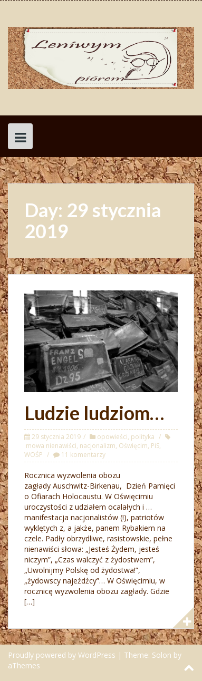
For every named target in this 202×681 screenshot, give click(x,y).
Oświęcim (133, 445)
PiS (155, 445)
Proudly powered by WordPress (62, 655)
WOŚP (33, 454)
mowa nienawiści (51, 445)
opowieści (112, 436)
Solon (161, 655)
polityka (143, 436)
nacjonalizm (98, 445)
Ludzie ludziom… (94, 412)
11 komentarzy (83, 454)
